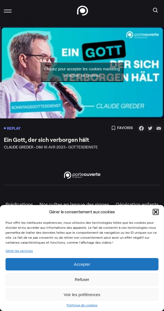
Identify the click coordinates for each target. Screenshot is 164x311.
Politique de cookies (82, 305)
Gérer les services (19, 250)
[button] (155, 212)
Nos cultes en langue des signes (74, 204)
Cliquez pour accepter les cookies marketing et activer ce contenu (82, 72)
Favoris (122, 128)
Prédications (19, 204)
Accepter (82, 264)
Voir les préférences (82, 294)
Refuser (82, 279)
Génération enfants (137, 204)
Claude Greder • (19, 147)
